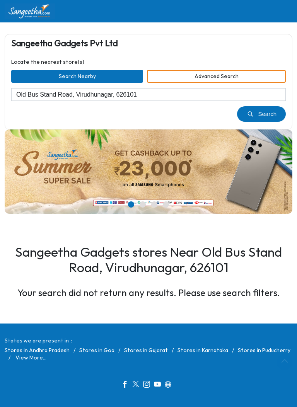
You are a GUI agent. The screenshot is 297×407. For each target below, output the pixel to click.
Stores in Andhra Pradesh (37, 350)
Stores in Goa (96, 350)
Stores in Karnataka (203, 350)
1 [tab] (131, 205)
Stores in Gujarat (146, 350)
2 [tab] (143, 205)
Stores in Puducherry (264, 350)
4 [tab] (166, 205)
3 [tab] (154, 205)
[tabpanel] (148, 172)
